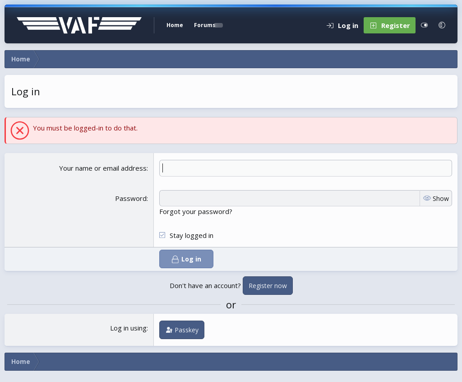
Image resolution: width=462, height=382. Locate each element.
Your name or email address (103, 167)
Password (131, 198)
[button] (442, 25)
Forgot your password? (195, 211)
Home (174, 25)
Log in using (128, 327)
